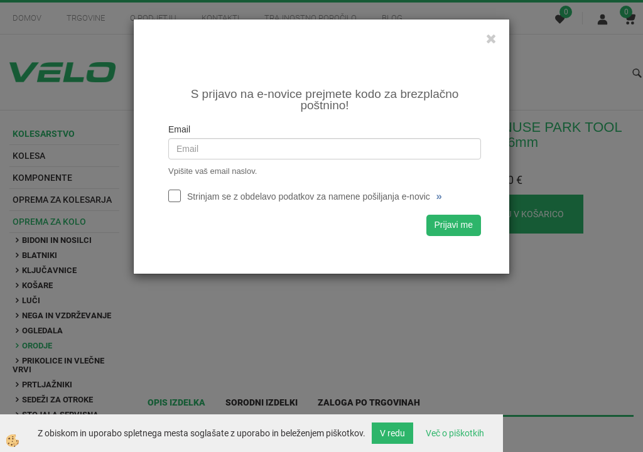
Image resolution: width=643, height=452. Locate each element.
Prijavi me (454, 225)
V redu (392, 433)
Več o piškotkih (455, 433)
